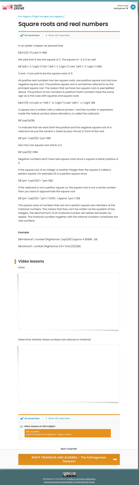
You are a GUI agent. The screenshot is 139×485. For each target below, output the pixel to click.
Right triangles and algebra (48, 16)
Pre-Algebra (24, 16)
